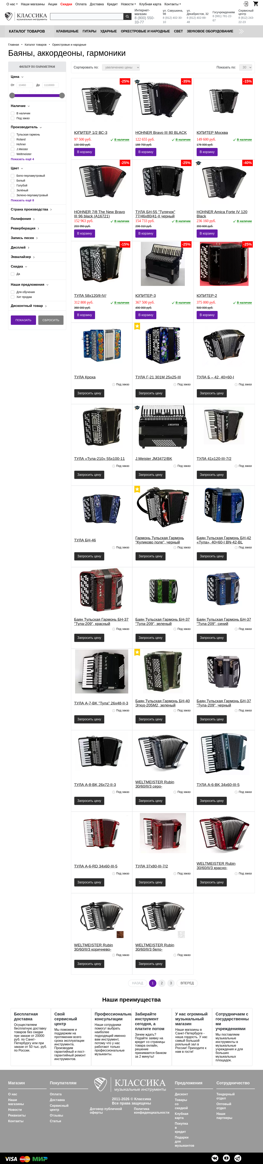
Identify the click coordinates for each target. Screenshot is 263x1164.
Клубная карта (150, 4)
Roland (20, 139)
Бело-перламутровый (30, 175)
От (12, 85)
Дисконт (181, 1094)
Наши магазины (33, 4)
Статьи (55, 1121)
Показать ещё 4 (22, 159)
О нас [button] (11, 4)
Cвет (178, 31)
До (38, 85)
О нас (12, 1094)
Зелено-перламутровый (32, 195)
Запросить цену (89, 393)
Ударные (108, 31)
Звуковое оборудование (210, 31)
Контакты (15, 1121)
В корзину (84, 152)
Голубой (21, 185)
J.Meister (22, 149)
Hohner (21, 144)
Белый (20, 180)
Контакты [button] (171, 4)
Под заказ (23, 118)
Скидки (66, 4)
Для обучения (25, 292)
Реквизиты (17, 1115)
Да (18, 274)
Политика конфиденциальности (151, 1110)
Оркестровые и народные (145, 31)
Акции (52, 4)
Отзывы (56, 1115)
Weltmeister (24, 154)
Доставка (97, 4)
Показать (23, 320)
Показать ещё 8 (22, 200)
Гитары (89, 31)
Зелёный (22, 190)
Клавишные (67, 31)
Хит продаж (24, 297)
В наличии (23, 113)
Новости (15, 1109)
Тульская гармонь (28, 134)
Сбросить (51, 320)
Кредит (112, 4)
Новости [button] (127, 4)
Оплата (81, 4)
